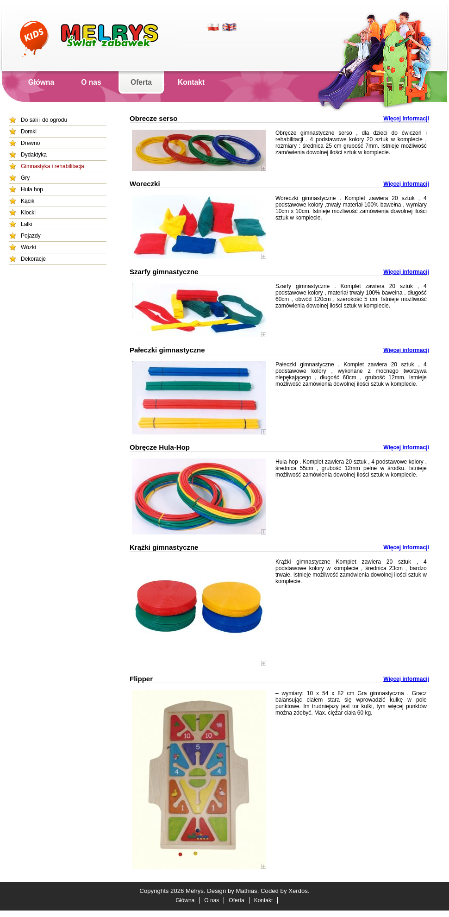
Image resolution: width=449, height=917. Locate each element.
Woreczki (145, 184)
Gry (25, 178)
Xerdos (298, 890)
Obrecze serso (153, 118)
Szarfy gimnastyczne (164, 272)
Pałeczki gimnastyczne (167, 350)
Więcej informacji (406, 118)
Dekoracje (33, 259)
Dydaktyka (34, 154)
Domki (29, 131)
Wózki (28, 247)
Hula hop (32, 189)
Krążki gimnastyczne (164, 547)
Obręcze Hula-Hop (160, 447)
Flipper (141, 679)
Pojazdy (31, 235)
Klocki (28, 212)
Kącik (27, 201)
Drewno (30, 143)
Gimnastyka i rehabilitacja (52, 166)
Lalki (26, 224)
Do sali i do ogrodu (44, 120)
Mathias (246, 890)
